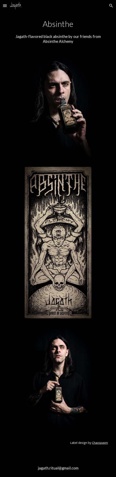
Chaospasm (100, 443)
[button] (5, 5)
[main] (58, 23)
